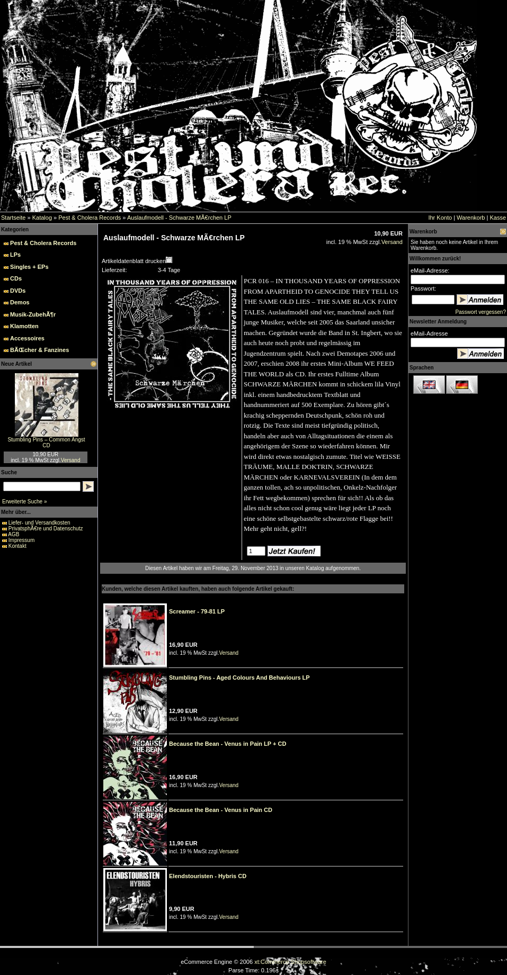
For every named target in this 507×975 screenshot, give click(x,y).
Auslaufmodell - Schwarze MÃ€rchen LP (179, 217)
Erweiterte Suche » (24, 501)
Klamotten (24, 326)
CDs (16, 278)
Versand (71, 460)
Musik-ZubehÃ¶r (33, 314)
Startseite (13, 217)
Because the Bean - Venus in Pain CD (220, 810)
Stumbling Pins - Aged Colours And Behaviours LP (239, 677)
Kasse (498, 217)
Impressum (21, 540)
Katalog (42, 217)
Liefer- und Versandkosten (39, 523)
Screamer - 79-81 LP (197, 611)
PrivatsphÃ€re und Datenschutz (45, 528)
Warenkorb (471, 217)
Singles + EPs (29, 267)
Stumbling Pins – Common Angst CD (46, 442)
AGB (13, 534)
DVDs (17, 290)
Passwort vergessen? (480, 312)
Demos (20, 302)
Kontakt (17, 546)
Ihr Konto (440, 217)
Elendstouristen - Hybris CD (207, 876)
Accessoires (27, 338)
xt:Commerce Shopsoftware (290, 962)
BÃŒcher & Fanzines (39, 350)
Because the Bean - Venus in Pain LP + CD (227, 744)
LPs (15, 254)
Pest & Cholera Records (89, 217)
